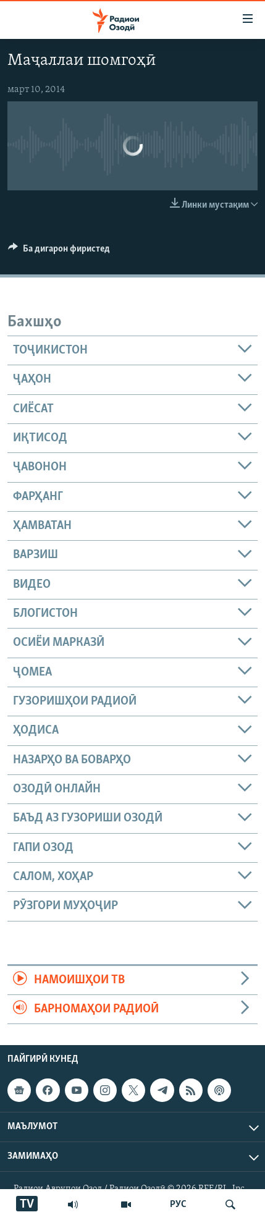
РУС (178, 1204)
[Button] (59, 251)
